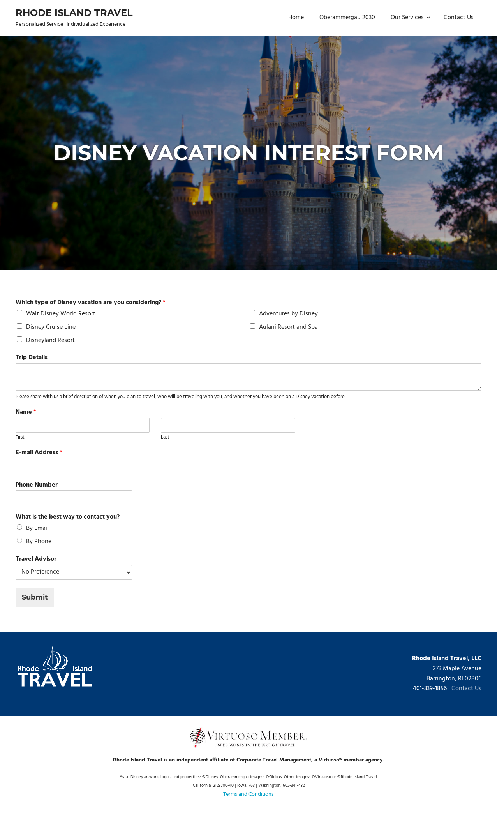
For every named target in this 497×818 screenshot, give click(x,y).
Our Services (410, 17)
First (20, 437)
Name (26, 412)
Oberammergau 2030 (347, 17)
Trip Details (32, 358)
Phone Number (37, 485)
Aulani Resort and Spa (288, 327)
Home (296, 17)
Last (165, 437)
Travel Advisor (36, 559)
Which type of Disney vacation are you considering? (91, 303)
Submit (35, 597)
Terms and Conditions (248, 794)
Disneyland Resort (50, 340)
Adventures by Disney (288, 314)
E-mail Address (39, 453)
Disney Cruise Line (51, 327)
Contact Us (459, 17)
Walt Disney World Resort (60, 314)
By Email (37, 528)
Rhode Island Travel (74, 12)
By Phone (38, 541)
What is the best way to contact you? (68, 517)
